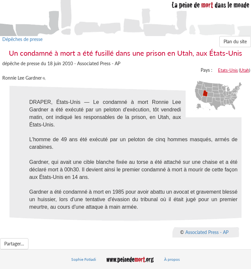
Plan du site (235, 41)
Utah (244, 70)
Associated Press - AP (206, 232)
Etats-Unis (228, 70)
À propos (172, 259)
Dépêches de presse (22, 39)
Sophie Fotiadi (83, 259)
